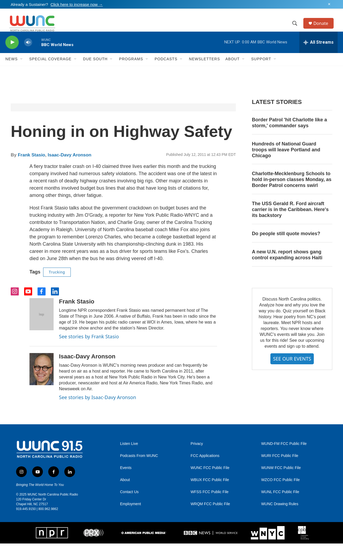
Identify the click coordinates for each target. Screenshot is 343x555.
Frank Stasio (31, 166)
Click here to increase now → (76, 4)
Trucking (57, 284)
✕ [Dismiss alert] (329, 4)
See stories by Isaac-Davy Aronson (97, 409)
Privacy (197, 455)
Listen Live (129, 455)
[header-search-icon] (297, 29)
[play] (12, 54)
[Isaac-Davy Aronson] (41, 381)
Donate (324, 29)
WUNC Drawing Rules (279, 515)
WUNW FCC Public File (281, 479)
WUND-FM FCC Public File (284, 455)
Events (126, 479)
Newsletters (204, 71)
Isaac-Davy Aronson (69, 166)
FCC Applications (205, 467)
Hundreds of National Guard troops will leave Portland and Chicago (286, 161)
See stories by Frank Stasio (89, 348)
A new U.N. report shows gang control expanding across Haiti (287, 266)
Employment (130, 515)
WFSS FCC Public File (210, 503)
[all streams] (318, 54)
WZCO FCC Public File (280, 491)
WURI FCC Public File (279, 467)
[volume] (28, 54)
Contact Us (129, 503)
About (125, 491)
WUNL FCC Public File (280, 503)
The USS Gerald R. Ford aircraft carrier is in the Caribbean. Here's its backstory (290, 221)
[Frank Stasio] (41, 326)
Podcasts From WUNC (139, 467)
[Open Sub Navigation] (22, 71)
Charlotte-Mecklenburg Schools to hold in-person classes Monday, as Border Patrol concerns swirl (291, 191)
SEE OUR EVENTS (292, 370)
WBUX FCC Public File (210, 491)
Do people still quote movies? (286, 245)
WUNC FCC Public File (210, 479)
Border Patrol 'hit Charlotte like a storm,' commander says (289, 134)
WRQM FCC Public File (210, 515)
